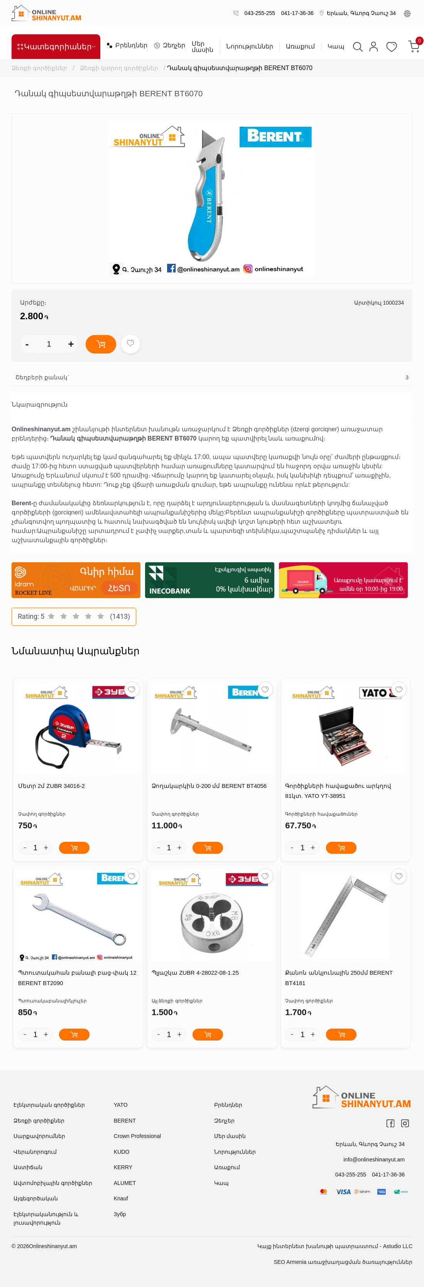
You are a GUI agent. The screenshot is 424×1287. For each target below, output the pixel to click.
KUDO (121, 1152)
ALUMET (125, 1183)
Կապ (336, 47)
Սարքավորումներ (39, 1136)
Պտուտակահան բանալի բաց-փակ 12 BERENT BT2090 (77, 978)
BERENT (125, 1121)
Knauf (121, 1199)
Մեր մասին (202, 47)
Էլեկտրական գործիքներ (49, 1105)
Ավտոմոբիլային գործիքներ (53, 1183)
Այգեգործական (36, 1199)
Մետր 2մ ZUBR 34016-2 (51, 786)
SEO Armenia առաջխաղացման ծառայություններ (343, 1262)
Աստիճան (28, 1168)
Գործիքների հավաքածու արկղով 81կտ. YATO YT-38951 (338, 791)
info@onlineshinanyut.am (374, 1159)
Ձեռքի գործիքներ (39, 68)
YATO (121, 1105)
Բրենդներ (123, 45)
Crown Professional (137, 1136)
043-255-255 (258, 13)
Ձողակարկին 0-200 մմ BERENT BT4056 (209, 786)
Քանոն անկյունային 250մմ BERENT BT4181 (339, 978)
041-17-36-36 (296, 13)
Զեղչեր (166, 45)
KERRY (123, 1168)
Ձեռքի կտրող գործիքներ (119, 68)
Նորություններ (249, 47)
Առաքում (300, 47)
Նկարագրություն (40, 404)
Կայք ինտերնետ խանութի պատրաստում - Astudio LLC (334, 1246)
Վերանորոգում (35, 1152)
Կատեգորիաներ (56, 46)
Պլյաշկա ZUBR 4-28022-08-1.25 (195, 973)
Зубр (120, 1215)
